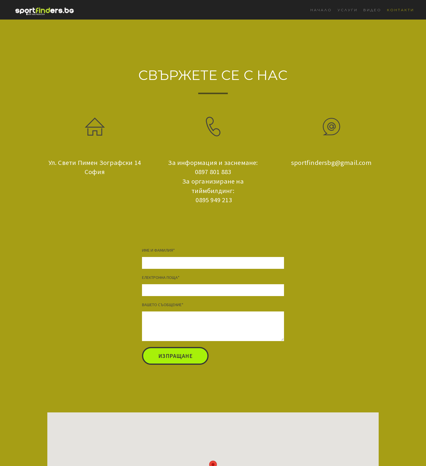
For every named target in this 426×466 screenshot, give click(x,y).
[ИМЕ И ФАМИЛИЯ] (213, 263)
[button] (175, 356)
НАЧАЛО (321, 10)
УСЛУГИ (348, 10)
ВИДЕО (372, 10)
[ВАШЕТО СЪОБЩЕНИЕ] (213, 326)
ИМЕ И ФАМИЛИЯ (158, 250)
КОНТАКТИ (400, 10)
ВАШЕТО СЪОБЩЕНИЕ (162, 304)
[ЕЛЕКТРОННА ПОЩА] (213, 290)
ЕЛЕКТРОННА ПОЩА (161, 277)
